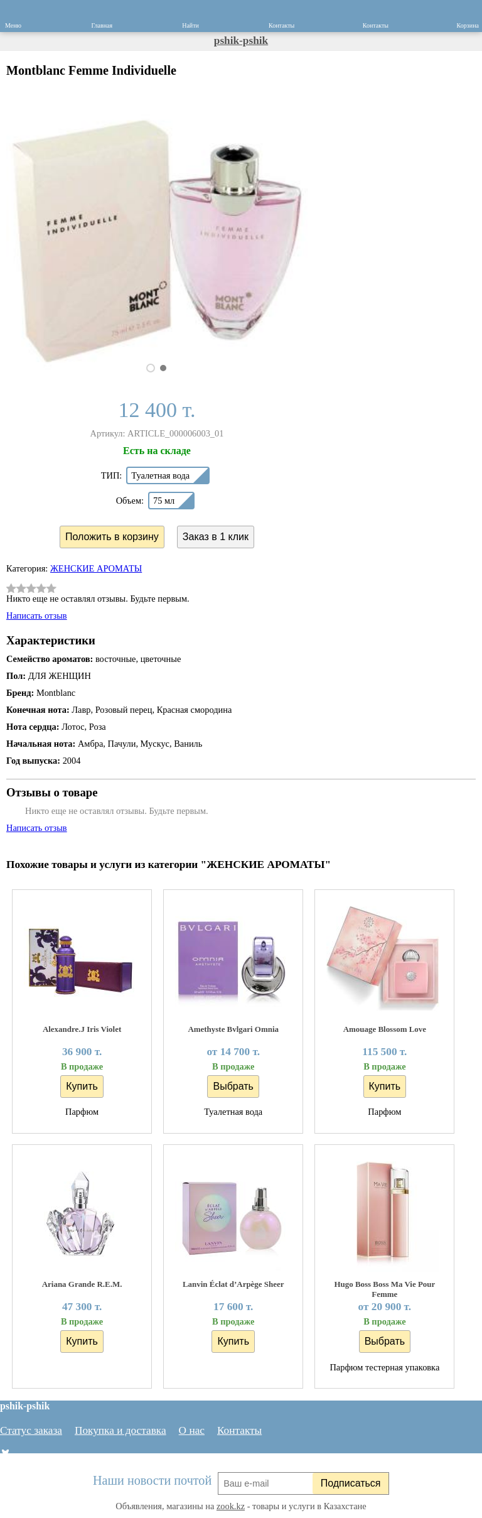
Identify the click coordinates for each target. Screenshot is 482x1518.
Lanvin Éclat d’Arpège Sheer (233, 1284)
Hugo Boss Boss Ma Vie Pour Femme (384, 1289)
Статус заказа (31, 1430)
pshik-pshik (241, 40)
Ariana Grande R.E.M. (82, 1284)
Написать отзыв (36, 615)
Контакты (239, 1430)
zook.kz (231, 1506)
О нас (192, 1430)
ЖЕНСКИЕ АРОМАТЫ (96, 568)
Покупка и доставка (120, 1430)
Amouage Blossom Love (384, 1029)
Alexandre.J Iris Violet (82, 1029)
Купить (82, 1086)
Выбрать (233, 1086)
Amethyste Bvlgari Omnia (233, 1029)
